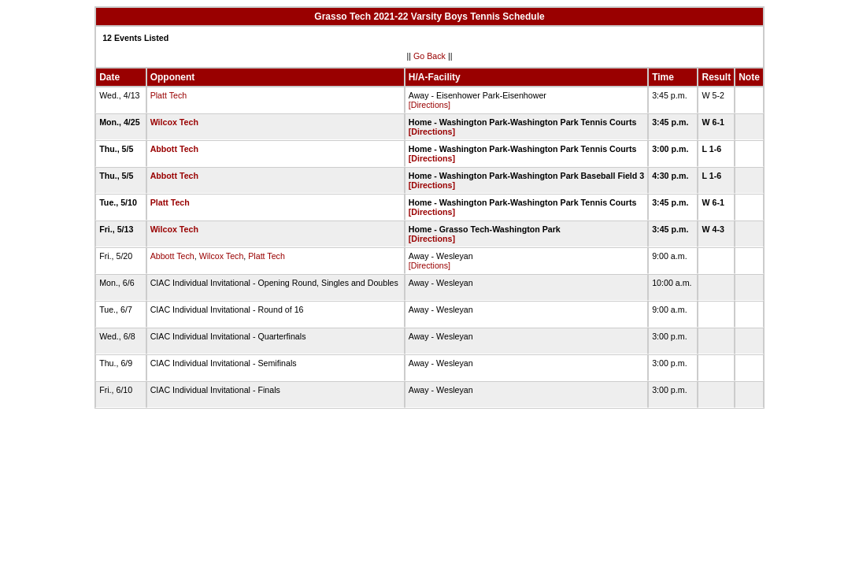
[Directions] (429, 104)
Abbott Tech (174, 149)
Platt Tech (168, 95)
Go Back (429, 56)
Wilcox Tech (174, 122)
